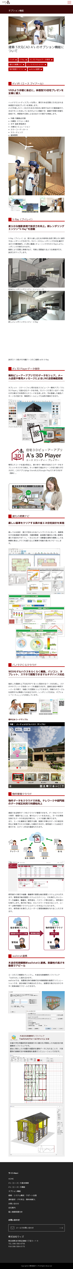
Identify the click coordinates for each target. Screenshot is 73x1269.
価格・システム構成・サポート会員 (22, 1195)
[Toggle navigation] (69, 2)
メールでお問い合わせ (25, 1228)
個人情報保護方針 (15, 1212)
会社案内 (11, 1208)
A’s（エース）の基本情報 (18, 1183)
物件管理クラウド (16, 69)
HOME (11, 1179)
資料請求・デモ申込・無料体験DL (22, 1199)
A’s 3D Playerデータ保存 (40, 59)
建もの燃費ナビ (15, 64)
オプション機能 (14, 1191)
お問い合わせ (13, 1203)
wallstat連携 (34, 69)
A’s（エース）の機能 (16, 1187)
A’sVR (11, 59)
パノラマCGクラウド (35, 64)
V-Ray (22, 59)
